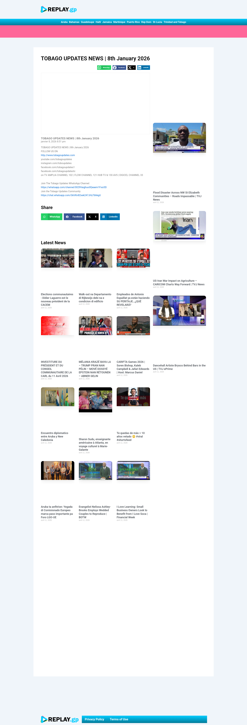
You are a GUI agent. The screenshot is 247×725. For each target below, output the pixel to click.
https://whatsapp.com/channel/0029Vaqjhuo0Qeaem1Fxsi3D (74, 187)
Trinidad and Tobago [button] (175, 21)
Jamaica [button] (107, 21)
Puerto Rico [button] (133, 21)
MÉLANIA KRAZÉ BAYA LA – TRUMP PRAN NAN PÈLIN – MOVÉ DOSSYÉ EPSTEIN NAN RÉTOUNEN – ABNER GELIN (95, 369)
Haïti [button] (98, 21)
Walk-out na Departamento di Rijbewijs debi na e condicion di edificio (95, 298)
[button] (104, 67)
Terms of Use (119, 719)
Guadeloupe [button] (87, 21)
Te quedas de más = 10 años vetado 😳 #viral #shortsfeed (131, 436)
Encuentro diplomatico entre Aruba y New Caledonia (54, 436)
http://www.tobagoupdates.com (58, 155)
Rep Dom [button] (146, 21)
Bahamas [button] (74, 21)
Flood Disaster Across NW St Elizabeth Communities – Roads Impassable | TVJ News (177, 196)
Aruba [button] (64, 21)
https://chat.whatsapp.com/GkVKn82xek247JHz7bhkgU (71, 195)
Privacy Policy (94, 719)
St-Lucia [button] (157, 21)
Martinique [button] (119, 21)
